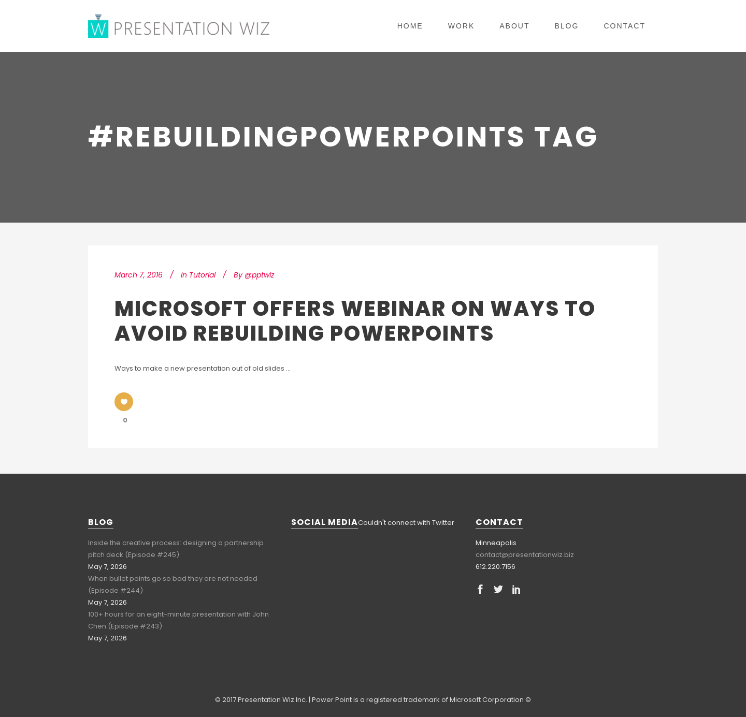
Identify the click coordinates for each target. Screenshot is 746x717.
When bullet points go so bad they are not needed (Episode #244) (172, 584)
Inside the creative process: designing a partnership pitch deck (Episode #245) (176, 549)
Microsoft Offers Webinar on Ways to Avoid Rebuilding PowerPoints (355, 321)
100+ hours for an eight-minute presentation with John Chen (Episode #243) (178, 620)
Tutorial (202, 275)
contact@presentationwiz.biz (525, 555)
